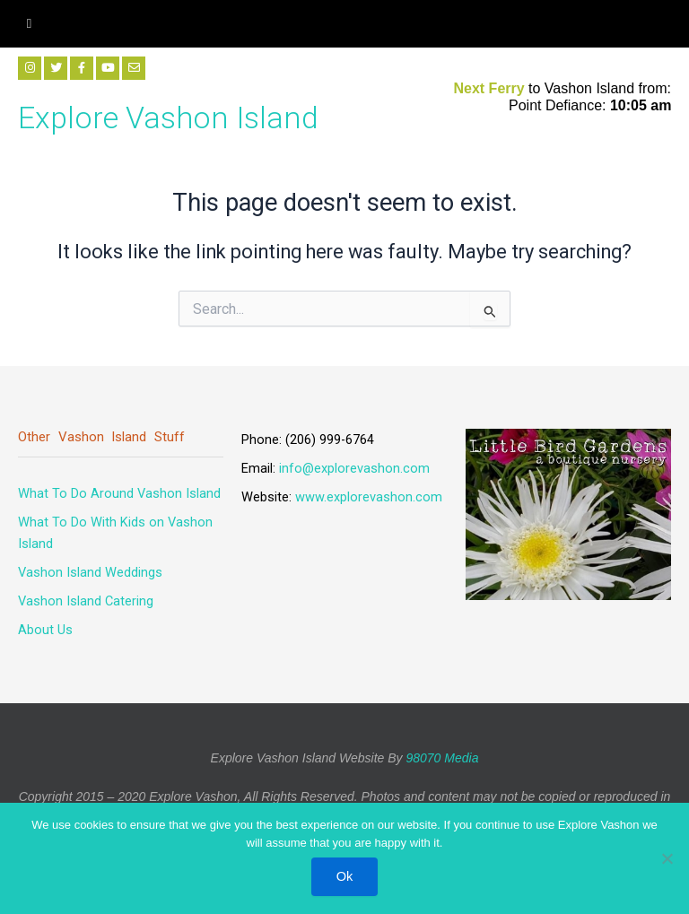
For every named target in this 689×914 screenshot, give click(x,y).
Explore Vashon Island (168, 117)
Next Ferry (490, 88)
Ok (344, 876)
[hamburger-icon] (29, 24)
